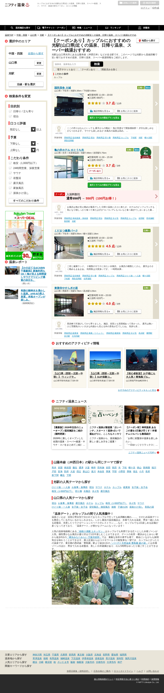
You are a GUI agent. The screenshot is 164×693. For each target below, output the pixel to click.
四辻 (79, 471)
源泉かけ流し (136, 507)
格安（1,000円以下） (62, 491)
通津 (81, 467)
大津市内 (111, 662)
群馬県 (72, 654)
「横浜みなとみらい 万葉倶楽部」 (84, 537)
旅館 (113, 507)
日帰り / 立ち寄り (23, 111)
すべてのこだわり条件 (26, 200)
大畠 (87, 467)
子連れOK (123, 507)
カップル (117, 487)
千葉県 (55, 654)
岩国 (60, 467)
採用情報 (155, 679)
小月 (141, 471)
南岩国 (67, 467)
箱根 (45, 658)
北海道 (97, 654)
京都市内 (100, 662)
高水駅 (141, 333)
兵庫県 (63, 654)
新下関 (55, 475)
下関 (68, 475)
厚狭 (129, 471)
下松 (124, 467)
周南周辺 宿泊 (88, 137)
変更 (39, 63)
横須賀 (48, 662)
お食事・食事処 (80, 487)
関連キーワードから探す (18, 666)
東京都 (80, 654)
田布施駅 (150, 218)
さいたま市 (63, 662)
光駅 (140, 137)
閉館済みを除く (109, 69)
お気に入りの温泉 (128, 3)
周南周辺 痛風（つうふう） (92, 333)
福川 (154, 467)
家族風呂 (18, 188)
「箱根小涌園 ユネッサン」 (91, 531)
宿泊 (91, 487)
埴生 (135, 471)
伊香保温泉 (87, 658)
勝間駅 (149, 333)
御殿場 (80, 662)
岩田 (108, 467)
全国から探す (36, 53)
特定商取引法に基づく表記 (127, 679)
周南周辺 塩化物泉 (72, 137)
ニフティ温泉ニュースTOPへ (142, 452)
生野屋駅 (87, 279)
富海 (60, 471)
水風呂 (87, 491)
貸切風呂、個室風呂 (99, 507)
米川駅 (67, 336)
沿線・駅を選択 (26, 84)
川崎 (41, 662)
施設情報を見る (101, 111)
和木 (54, 467)
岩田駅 (141, 218)
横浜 (35, 662)
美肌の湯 (149, 507)
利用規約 (145, 679)
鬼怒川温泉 (130, 658)
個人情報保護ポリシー (104, 679)
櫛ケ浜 (131, 467)
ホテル (107, 487)
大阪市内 (89, 662)
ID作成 (155, 8)
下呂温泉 (75, 658)
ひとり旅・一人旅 (61, 487)
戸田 (54, 471)
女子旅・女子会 (140, 487)
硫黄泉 (126, 487)
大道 (72, 471)
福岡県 (123, 654)
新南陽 (146, 467)
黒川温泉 (110, 658)
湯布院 (120, 658)
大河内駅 (76, 336)
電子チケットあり (66, 69)
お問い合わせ (152, 671)
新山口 (86, 471)
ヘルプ (140, 671)
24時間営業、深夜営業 (26, 168)
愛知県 (114, 654)
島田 (114, 467)
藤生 (75, 467)
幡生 (62, 475)
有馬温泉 (54, 658)
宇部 (114, 471)
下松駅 (134, 137)
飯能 (72, 662)
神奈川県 (37, 654)
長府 (147, 471)
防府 (66, 471)
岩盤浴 (17, 178)
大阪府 (89, 654)
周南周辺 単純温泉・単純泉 (76, 218)
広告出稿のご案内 (102, 671)
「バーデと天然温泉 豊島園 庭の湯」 (129, 543)
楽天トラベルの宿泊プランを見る (104, 118)
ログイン (145, 8)
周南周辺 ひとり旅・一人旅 (129, 276)
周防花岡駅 (69, 140)
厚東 (108, 471)
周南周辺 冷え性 (111, 218)
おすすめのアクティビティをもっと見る (137, 390)
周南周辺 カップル (121, 137)
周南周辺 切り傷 (103, 137)
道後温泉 (99, 658)
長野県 (106, 654)
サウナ (98, 487)
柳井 (93, 467)
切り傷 (78, 491)
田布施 (100, 467)
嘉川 (93, 471)
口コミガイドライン (123, 671)
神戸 (119, 662)
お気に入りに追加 (129, 111)
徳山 (139, 467)
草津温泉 (37, 658)
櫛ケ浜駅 (148, 137)
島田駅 (67, 221)
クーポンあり (88, 69)
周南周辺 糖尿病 (113, 333)
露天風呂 (105, 491)
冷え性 (95, 491)
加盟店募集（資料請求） (78, 671)
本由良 (100, 471)
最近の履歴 (149, 3)
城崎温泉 (65, 658)
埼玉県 (46, 654)
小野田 (121, 471)
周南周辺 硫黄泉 (71, 333)
